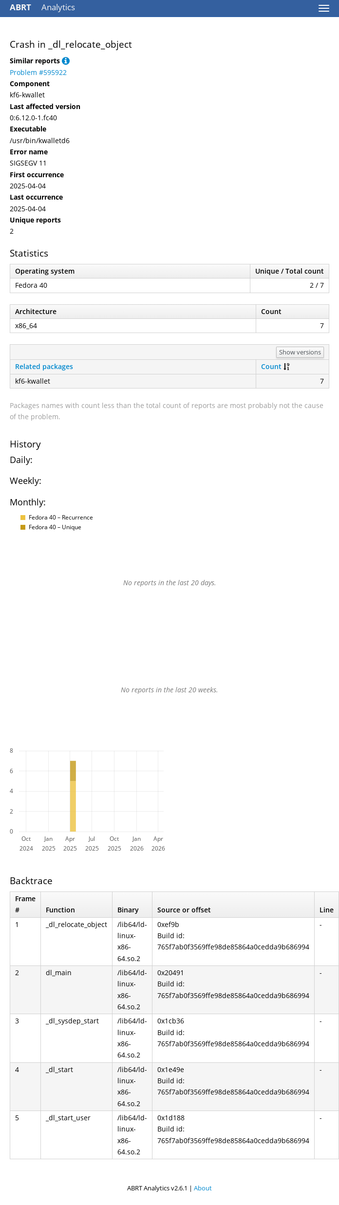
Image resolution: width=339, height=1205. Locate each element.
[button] (66, 60)
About (203, 1188)
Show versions (300, 352)
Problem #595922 (38, 72)
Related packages (44, 366)
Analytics (42, 7)
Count (271, 366)
